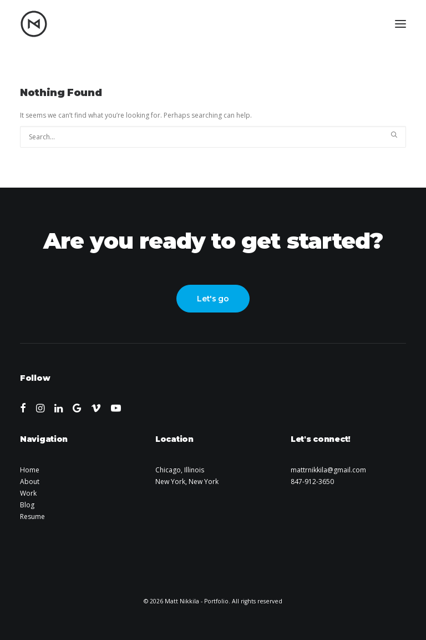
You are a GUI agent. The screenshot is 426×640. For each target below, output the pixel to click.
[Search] (213, 137)
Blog (27, 505)
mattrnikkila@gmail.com (328, 470)
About (29, 481)
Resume (32, 516)
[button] (400, 24)
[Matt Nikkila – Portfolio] (34, 24)
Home (29, 470)
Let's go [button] (213, 299)
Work (28, 493)
